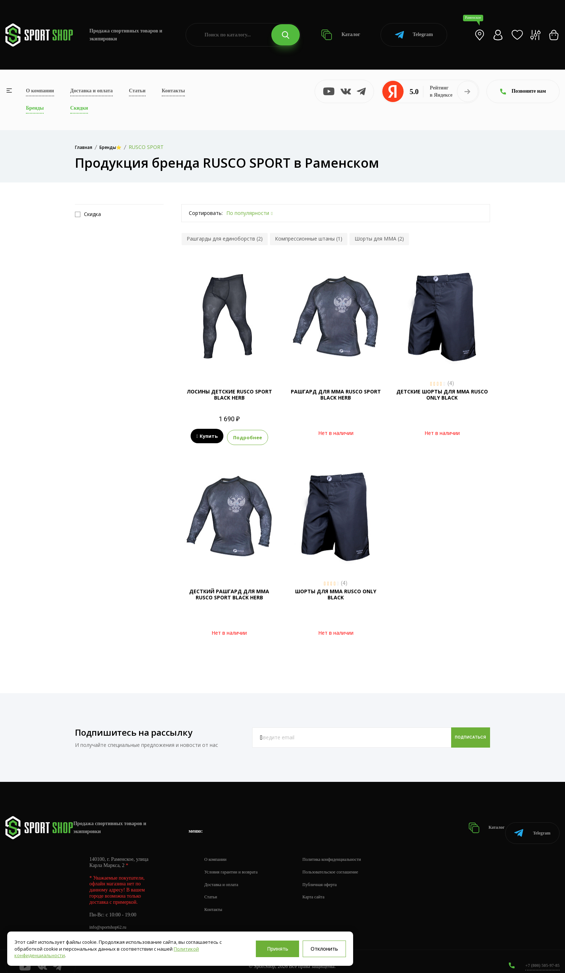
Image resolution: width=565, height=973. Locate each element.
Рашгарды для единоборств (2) (225, 238)
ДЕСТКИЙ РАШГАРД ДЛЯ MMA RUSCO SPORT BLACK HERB (229, 592)
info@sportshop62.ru (110, 917)
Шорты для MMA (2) (379, 238)
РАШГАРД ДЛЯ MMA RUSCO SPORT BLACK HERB (336, 394)
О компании (40, 90)
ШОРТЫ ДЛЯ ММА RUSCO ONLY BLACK (335, 592)
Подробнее (247, 436)
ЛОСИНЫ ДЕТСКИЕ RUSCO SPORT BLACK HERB (229, 394)
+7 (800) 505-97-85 (540, 954)
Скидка (88, 214)
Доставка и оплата (91, 90)
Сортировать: (206, 213)
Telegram (414, 34)
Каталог (340, 34)
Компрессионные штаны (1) (308, 238)
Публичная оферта (332, 874)
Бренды (35, 108)
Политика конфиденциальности (346, 848)
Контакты (173, 90)
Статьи (137, 90)
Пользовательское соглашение (344, 861)
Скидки (79, 108)
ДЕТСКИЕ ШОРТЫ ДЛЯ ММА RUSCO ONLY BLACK (442, 394)
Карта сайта (325, 886)
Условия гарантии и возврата (235, 861)
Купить (207, 436)
